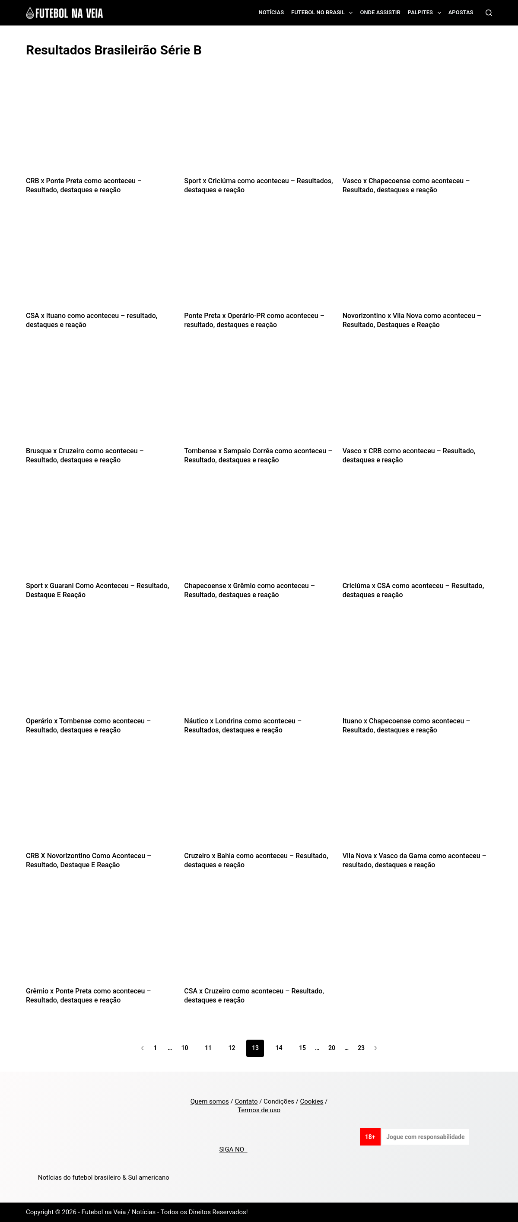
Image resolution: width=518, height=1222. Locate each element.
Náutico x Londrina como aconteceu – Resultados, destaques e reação (243, 725)
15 (302, 1047)
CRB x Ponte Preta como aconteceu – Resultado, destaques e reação (84, 185)
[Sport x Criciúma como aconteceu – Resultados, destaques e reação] (259, 127)
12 (231, 1047)
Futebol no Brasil (323, 13)
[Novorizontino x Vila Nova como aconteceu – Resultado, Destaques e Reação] (417, 262)
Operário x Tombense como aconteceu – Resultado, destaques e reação (88, 725)
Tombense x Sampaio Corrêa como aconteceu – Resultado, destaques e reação (258, 455)
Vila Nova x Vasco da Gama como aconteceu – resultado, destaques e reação (414, 860)
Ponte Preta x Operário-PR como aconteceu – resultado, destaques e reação (254, 320)
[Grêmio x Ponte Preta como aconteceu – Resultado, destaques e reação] (100, 937)
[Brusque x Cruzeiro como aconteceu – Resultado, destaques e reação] (100, 397)
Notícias (271, 12)
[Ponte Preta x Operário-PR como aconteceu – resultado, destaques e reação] (259, 262)
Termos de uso (259, 1110)
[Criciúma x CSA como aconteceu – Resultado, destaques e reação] (417, 532)
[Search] (489, 13)
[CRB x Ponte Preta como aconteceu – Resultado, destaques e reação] (100, 127)
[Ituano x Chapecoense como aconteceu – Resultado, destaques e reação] (417, 667)
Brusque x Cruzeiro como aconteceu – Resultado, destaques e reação (85, 455)
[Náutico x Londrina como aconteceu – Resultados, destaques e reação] (259, 667)
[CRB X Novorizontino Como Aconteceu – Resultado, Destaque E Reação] (100, 802)
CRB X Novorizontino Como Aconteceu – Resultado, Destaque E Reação (88, 860)
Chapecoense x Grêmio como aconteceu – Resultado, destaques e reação (249, 590)
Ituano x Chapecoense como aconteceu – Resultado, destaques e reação (406, 725)
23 (361, 1047)
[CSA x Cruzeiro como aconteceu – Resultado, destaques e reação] (259, 937)
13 (255, 1047)
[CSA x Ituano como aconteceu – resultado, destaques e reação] (100, 262)
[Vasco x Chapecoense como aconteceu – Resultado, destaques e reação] (417, 127)
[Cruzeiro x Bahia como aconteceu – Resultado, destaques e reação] (259, 802)
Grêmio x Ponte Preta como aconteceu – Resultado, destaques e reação (88, 995)
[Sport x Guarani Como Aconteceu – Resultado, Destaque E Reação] (100, 532)
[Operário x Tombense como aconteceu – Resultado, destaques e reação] (100, 667)
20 (331, 1047)
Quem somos (210, 1101)
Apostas (461, 12)
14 (278, 1047)
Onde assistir (380, 12)
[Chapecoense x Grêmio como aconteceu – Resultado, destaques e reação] (259, 532)
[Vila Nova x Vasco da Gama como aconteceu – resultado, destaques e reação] (417, 802)
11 (208, 1047)
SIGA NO (233, 1149)
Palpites (426, 13)
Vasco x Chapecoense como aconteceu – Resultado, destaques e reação (406, 185)
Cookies (312, 1101)
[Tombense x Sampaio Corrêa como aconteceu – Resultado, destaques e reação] (259, 397)
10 (184, 1047)
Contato (246, 1101)
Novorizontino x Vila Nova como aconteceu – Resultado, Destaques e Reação (412, 320)
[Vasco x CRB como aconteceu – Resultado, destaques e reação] (417, 397)
